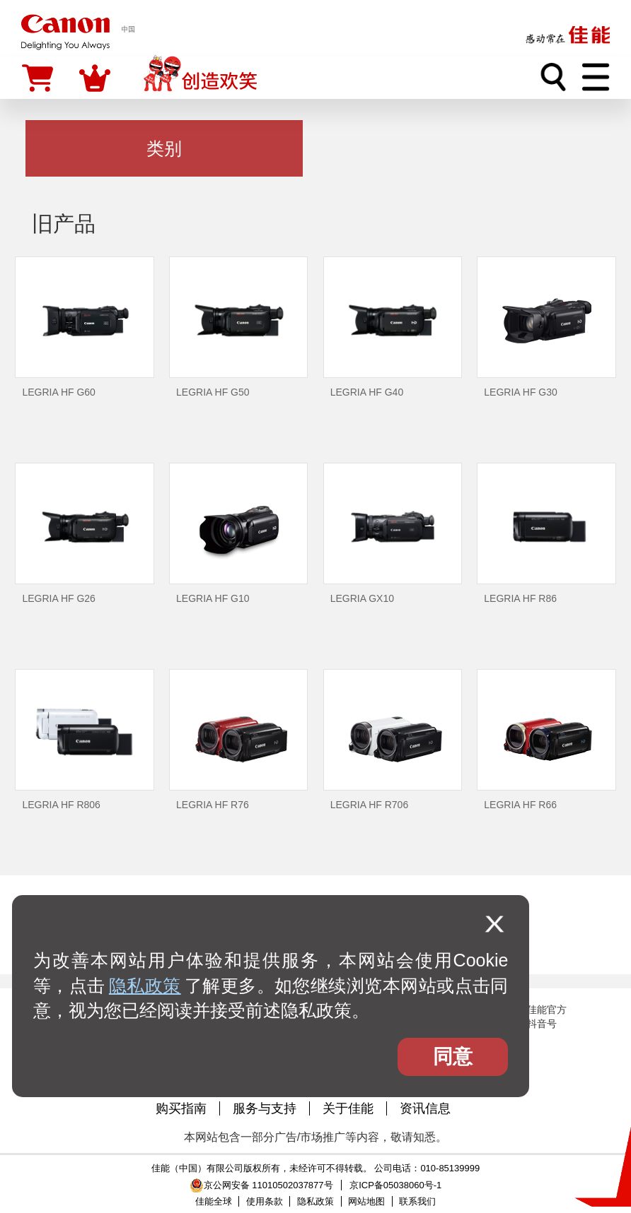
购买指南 (181, 1108)
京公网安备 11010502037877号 (261, 1185)
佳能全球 (213, 1201)
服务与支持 (264, 1108)
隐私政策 (145, 985)
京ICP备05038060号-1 (395, 1185)
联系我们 (417, 1201)
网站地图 (366, 1201)
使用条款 (264, 1201)
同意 (453, 1056)
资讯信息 (425, 1108)
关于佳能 (348, 1108)
